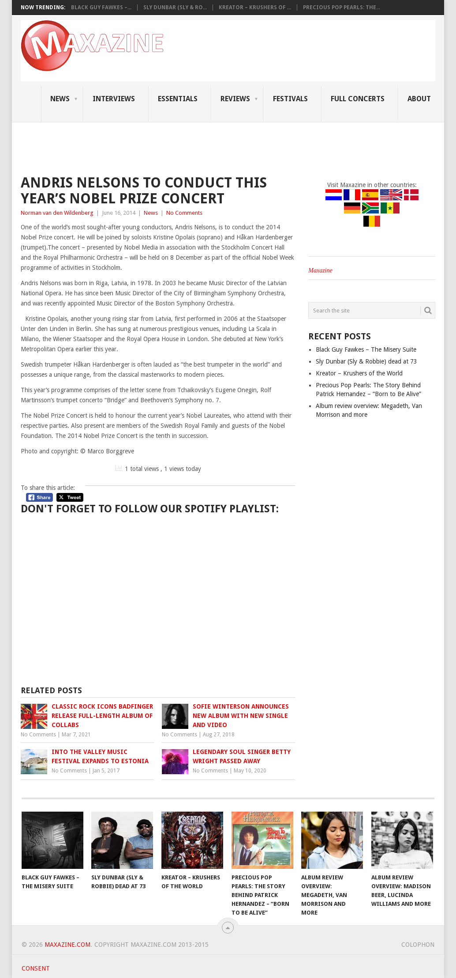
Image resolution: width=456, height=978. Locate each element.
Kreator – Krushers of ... (255, 7)
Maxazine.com (67, 944)
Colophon (417, 944)
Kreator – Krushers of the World (359, 373)
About (419, 99)
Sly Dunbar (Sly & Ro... (175, 7)
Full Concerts (358, 99)
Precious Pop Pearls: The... (341, 7)
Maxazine (320, 270)
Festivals (290, 99)
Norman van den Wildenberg (57, 213)
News (60, 99)
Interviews (114, 99)
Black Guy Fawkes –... (101, 7)
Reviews (235, 99)
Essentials (178, 99)
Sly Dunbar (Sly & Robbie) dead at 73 (366, 361)
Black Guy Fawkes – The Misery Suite (366, 349)
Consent (36, 968)
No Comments (184, 213)
